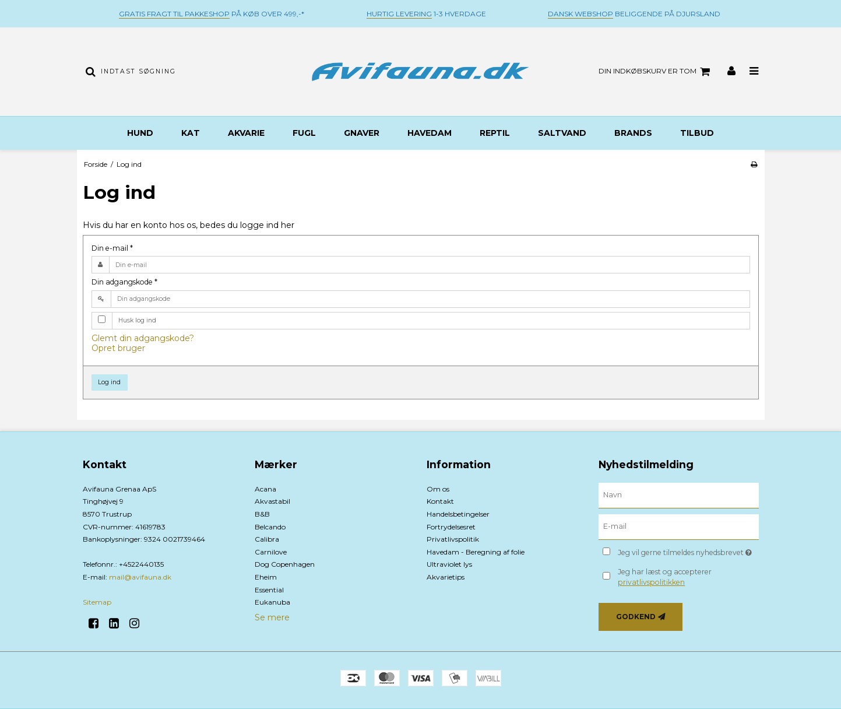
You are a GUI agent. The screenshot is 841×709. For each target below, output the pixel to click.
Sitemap (97, 602)
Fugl (304, 133)
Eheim (266, 577)
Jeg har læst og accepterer (665, 577)
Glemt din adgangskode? (143, 338)
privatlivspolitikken (651, 582)
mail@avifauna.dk (140, 577)
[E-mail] (679, 526)
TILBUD (697, 133)
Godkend (636, 616)
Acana (265, 489)
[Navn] (679, 495)
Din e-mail (112, 248)
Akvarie (246, 133)
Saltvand (562, 133)
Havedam (429, 133)
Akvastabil (272, 501)
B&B (262, 514)
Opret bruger (118, 348)
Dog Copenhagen (285, 564)
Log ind (109, 382)
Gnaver (361, 133)
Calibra (267, 539)
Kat (190, 133)
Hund (140, 133)
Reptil (495, 133)
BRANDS (633, 133)
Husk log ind (137, 320)
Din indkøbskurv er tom (656, 71)
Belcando (270, 526)
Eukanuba (272, 602)
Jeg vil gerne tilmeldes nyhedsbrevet (688, 550)
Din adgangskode (124, 282)
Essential (269, 589)
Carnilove (271, 551)
